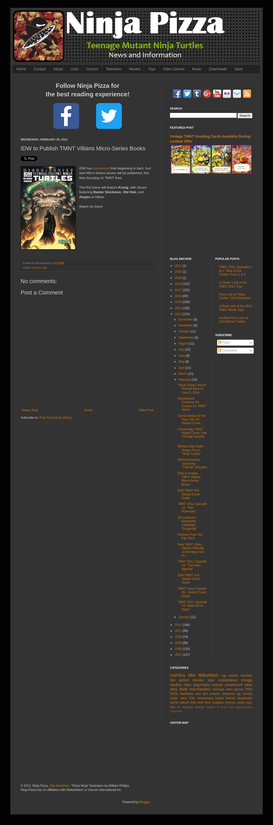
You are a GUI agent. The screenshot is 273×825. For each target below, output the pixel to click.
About (58, 69)
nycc (249, 702)
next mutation (214, 702)
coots (241, 702)
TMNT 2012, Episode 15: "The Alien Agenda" (192, 565)
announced (101, 168)
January (184, 617)
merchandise (199, 689)
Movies (134, 69)
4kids (183, 689)
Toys (151, 69)
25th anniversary (201, 698)
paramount (234, 685)
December (186, 319)
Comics (92, 69)
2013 (179, 314)
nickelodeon (228, 680)
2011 (179, 631)
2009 (179, 643)
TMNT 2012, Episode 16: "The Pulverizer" (192, 507)
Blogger (144, 802)
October (184, 331)
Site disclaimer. (59, 786)
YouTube (218, 689)
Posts (224, 342)
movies (246, 675)
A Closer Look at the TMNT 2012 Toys (233, 284)
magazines (176, 711)
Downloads (218, 69)
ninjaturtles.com (243, 707)
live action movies (187, 680)
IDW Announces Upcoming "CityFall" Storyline (192, 463)
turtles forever (225, 698)
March (183, 374)
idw (44, 267)
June (182, 355)
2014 (179, 308)
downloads (245, 698)
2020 (179, 272)
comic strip (226, 707)
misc (187, 685)
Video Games (174, 69)
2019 (179, 278)
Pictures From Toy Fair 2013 (190, 536)
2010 (179, 637)
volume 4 (212, 707)
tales (248, 685)
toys (211, 680)
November (186, 325)
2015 (179, 302)
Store (238, 69)
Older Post (146, 410)
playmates (201, 685)
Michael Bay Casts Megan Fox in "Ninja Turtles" (190, 450)
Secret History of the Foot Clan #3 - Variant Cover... (192, 419)
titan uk (175, 707)
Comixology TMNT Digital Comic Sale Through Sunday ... (192, 434)
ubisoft (184, 702)
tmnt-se (230, 702)
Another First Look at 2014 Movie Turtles (233, 319)
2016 (179, 296)
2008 (179, 649)
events (217, 685)
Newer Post (30, 410)
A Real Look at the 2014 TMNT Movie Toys (235, 308)
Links (74, 69)
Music (197, 69)
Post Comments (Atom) (55, 417)
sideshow (228, 694)
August (183, 343)
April (181, 368)
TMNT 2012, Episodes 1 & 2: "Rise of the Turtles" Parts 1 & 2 (235, 270)
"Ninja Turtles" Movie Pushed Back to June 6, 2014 (192, 388)
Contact (39, 69)
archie (174, 702)
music (174, 698)
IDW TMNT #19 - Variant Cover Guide (189, 494)
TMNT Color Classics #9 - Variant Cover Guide (192, 592)
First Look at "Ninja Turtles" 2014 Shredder (235, 296)
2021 (179, 266)
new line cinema (207, 694)
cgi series (229, 675)
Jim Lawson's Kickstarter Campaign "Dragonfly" (187, 523)
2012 (179, 625)
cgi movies (244, 694)
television (208, 675)
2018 (179, 284)
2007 (179, 655)
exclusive (187, 707)
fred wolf (197, 702)
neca (183, 698)
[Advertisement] (211, 216)
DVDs (174, 694)
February (185, 380)
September (186, 337)
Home (21, 69)
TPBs (248, 689)
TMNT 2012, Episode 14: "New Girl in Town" (192, 605)
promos (199, 707)
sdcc (174, 689)
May (181, 361)
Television (114, 69)
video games (235, 689)
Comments (227, 350)
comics (36, 267)
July (181, 349)
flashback (186, 694)
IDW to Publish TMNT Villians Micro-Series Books (189, 479)
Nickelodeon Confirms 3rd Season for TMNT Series (192, 404)
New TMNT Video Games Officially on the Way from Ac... (191, 550)
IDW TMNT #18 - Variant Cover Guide (189, 579)
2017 (179, 290)
